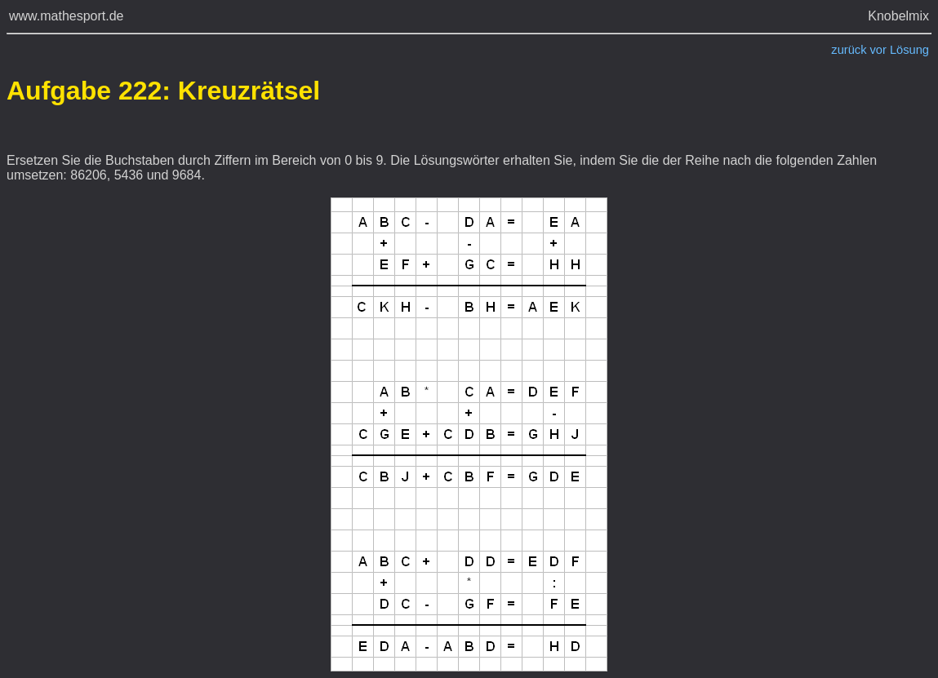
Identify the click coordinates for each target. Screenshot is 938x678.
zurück (848, 49)
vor (878, 49)
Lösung (909, 49)
